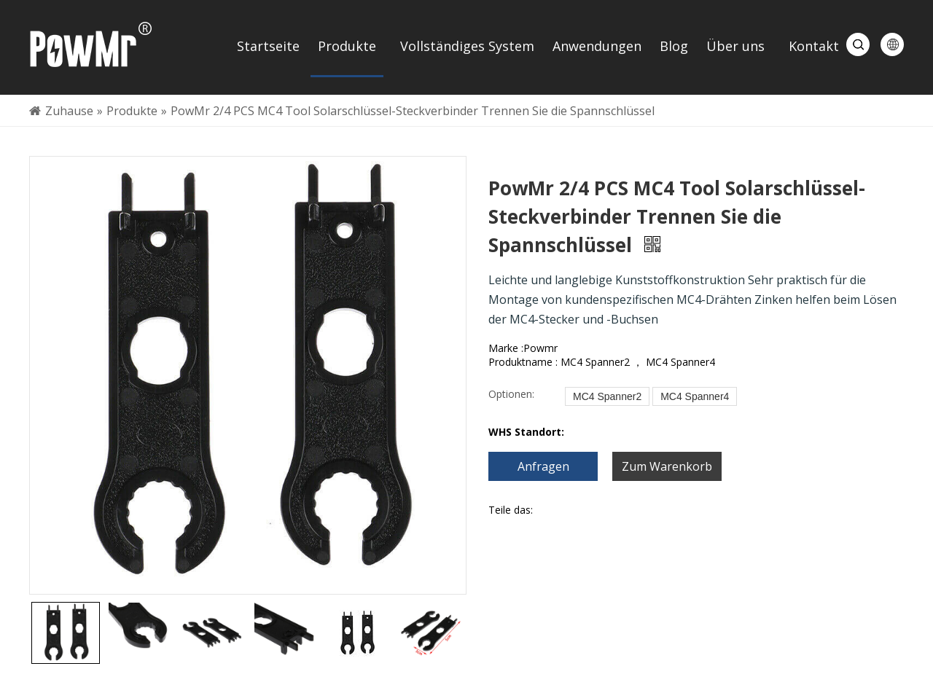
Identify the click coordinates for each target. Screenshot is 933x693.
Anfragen (543, 466)
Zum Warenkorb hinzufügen (667, 469)
